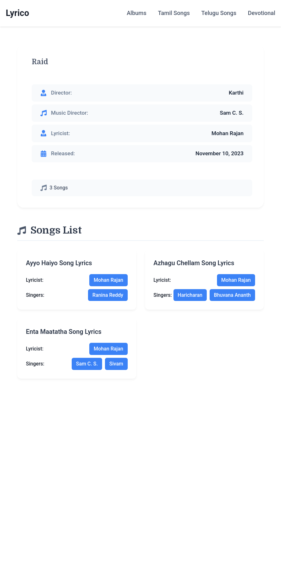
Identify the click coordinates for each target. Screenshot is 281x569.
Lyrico (17, 13)
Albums (137, 13)
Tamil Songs (173, 13)
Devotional (261, 13)
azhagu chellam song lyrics (194, 263)
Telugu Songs (219, 13)
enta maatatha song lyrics (63, 331)
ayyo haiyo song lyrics (59, 263)
